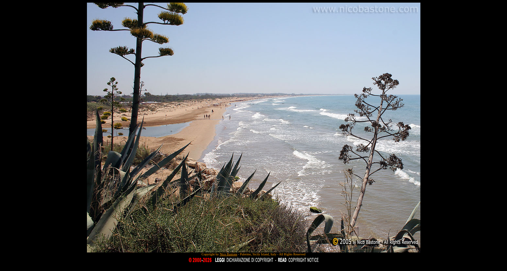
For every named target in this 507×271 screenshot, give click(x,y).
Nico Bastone (228, 254)
